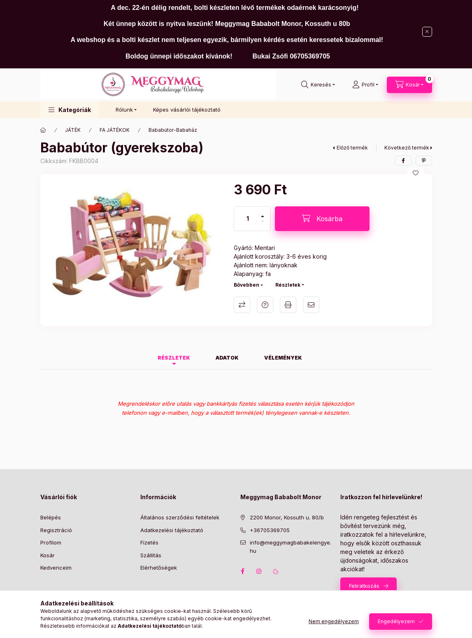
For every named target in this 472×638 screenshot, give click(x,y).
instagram (259, 571)
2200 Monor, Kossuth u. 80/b (287, 517)
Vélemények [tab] (283, 358)
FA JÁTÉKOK (115, 130)
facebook (243, 571)
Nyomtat (288, 305)
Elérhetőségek (158, 567)
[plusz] (262, 213)
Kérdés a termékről (265, 305)
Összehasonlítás (242, 305)
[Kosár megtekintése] (409, 85)
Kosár (47, 555)
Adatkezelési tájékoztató (171, 530)
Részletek (287, 285)
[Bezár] (427, 32)
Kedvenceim (56, 567)
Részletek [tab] (174, 358)
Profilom (50, 542)
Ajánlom (311, 305)
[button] (69, 109)
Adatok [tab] (227, 358)
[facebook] (403, 161)
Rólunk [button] (124, 109)
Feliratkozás (364, 585)
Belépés (50, 517)
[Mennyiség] (247, 219)
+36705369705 (270, 530)
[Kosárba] (322, 218)
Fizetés (149, 542)
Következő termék (406, 148)
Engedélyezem (396, 621)
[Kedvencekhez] (415, 173)
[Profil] (365, 85)
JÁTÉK (73, 130)
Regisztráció (56, 530)
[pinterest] (424, 161)
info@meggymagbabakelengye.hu (290, 546)
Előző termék (352, 148)
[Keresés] (318, 85)
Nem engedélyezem (334, 621)
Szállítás (150, 555)
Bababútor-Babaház (173, 130)
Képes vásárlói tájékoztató (187, 109)
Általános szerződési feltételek (179, 517)
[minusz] (262, 225)
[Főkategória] (43, 130)
